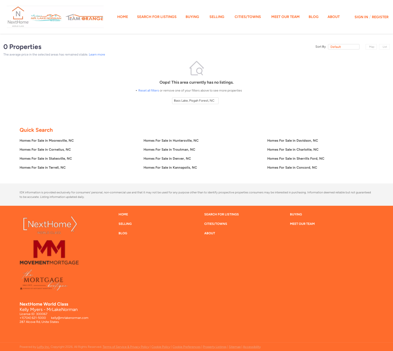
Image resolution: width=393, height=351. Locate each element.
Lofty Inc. (43, 347)
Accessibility (252, 347)
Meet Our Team (285, 17)
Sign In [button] (361, 17)
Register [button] (380, 17)
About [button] (334, 17)
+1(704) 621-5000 (33, 318)
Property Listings (215, 347)
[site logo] (53, 261)
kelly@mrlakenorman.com (69, 318)
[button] (124, 215)
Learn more (97, 54)
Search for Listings (157, 17)
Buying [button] (192, 17)
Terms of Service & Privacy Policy (126, 347)
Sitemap (235, 347)
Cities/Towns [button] (248, 17)
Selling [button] (216, 17)
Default (335, 47)
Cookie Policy (160, 347)
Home (122, 17)
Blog (314, 17)
